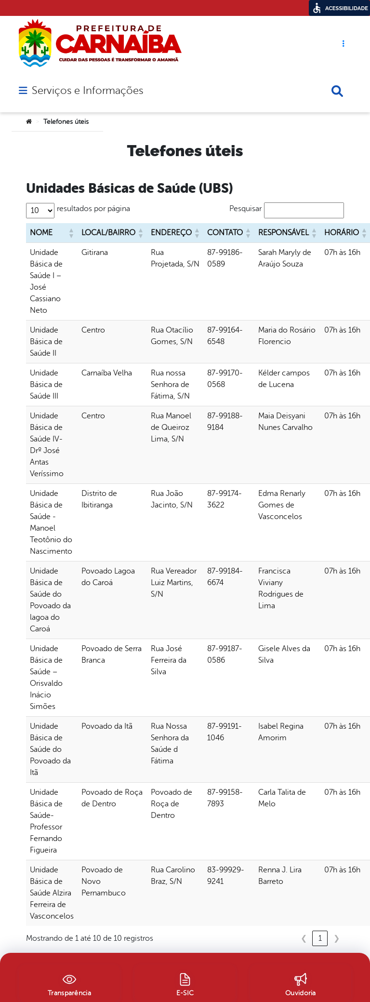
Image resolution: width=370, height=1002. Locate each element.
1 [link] (320, 938)
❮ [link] (304, 938)
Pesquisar (245, 208)
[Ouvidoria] (300, 983)
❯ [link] (336, 938)
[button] (71, 233)
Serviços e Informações (87, 90)
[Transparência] (69, 983)
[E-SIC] (185, 983)
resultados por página (93, 208)
